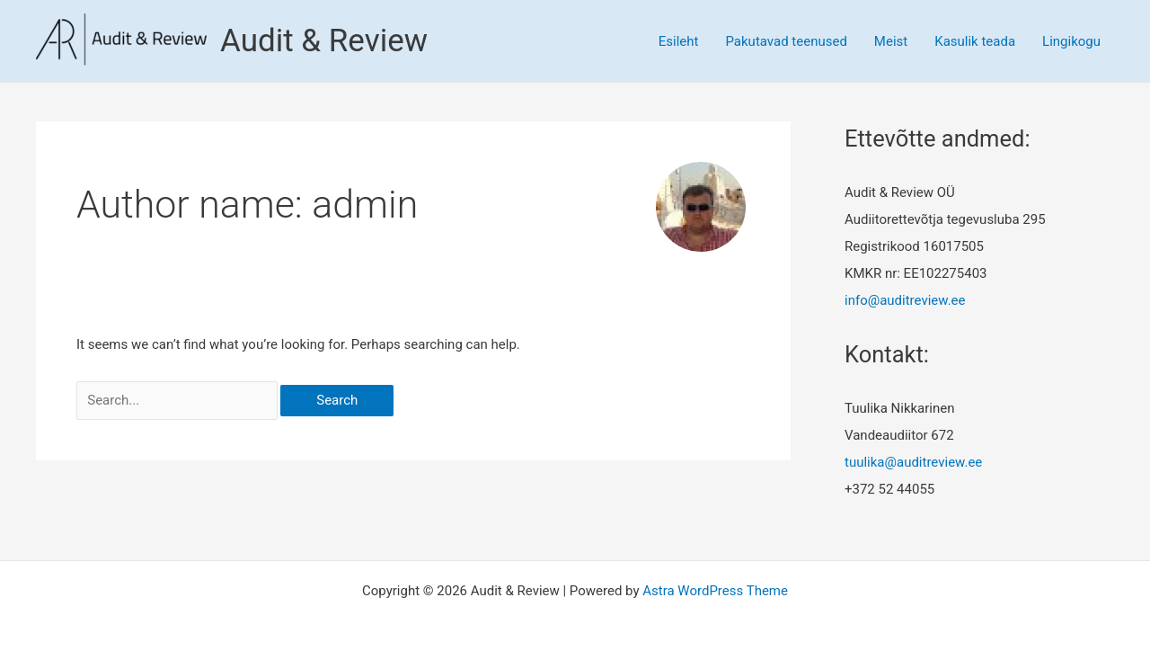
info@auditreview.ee (905, 300)
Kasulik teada (974, 41)
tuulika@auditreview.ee (913, 462)
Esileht (679, 41)
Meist (890, 41)
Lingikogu (1071, 41)
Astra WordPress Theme (715, 591)
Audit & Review (324, 40)
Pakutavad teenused (785, 41)
